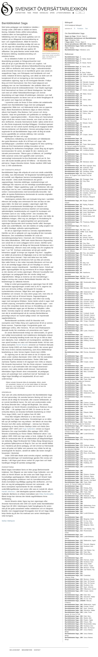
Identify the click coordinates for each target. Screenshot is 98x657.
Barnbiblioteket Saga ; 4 (73, 63)
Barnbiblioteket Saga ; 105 (74, 288)
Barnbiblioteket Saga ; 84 (73, 243)
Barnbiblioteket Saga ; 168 (74, 429)
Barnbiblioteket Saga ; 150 (74, 389)
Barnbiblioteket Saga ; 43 (73, 150)
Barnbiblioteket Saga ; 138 (74, 362)
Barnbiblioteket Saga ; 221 (74, 552)
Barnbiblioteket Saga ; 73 (73, 220)
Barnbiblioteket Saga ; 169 (74, 433)
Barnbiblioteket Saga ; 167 (74, 426)
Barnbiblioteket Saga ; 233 (74, 579)
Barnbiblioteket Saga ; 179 (74, 459)
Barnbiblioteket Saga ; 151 (74, 391)
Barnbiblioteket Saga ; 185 (74, 472)
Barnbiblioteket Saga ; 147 (74, 383)
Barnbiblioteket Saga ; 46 (73, 158)
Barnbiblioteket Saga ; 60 (73, 191)
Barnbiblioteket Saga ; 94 (73, 264)
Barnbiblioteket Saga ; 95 (73, 266)
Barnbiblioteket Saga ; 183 (74, 466)
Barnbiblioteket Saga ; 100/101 (75, 278)
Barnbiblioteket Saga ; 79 (73, 233)
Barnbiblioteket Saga (72, 50)
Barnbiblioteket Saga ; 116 (74, 311)
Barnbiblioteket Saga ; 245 (74, 604)
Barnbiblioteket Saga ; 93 (73, 263)
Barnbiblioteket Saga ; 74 (73, 222)
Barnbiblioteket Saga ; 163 (74, 416)
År (74, 28)
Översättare (20, 13)
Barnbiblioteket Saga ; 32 (73, 125)
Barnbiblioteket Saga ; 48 (73, 162)
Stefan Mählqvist (8, 521)
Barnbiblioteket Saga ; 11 (73, 76)
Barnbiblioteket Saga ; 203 (74, 511)
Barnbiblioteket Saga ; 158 (74, 406)
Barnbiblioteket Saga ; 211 (74, 529)
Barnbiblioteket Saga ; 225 (74, 562)
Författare (80, 28)
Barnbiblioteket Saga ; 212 (74, 531)
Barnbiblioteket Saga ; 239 (74, 591)
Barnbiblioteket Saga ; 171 (74, 439)
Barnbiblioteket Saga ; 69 (73, 212)
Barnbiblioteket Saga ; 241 (74, 597)
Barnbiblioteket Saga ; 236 (74, 585)
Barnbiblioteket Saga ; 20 (73, 98)
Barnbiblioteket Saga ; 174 (74, 447)
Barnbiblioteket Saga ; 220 (74, 550)
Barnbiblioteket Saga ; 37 (73, 134)
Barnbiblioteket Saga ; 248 (74, 610)
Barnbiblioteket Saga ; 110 (74, 299)
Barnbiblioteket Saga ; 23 (73, 103)
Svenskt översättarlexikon (51, 8)
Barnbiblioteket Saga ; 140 (74, 367)
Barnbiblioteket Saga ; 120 (74, 319)
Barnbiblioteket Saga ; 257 (74, 630)
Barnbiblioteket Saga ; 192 (74, 488)
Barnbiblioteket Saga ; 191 (74, 486)
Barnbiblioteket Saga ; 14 (73, 84)
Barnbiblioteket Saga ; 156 (74, 402)
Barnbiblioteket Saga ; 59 (73, 189)
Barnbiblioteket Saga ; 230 (74, 571)
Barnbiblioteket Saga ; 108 (74, 295)
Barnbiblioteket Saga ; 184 (74, 470)
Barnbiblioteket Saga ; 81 (73, 237)
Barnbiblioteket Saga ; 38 (73, 138)
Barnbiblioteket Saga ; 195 (74, 496)
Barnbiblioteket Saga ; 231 (74, 573)
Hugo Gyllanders (28, 429)
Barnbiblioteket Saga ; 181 (74, 463)
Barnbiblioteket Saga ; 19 (73, 96)
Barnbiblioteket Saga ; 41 (73, 144)
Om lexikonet (14, 650)
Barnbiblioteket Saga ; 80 (73, 235)
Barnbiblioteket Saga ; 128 (74, 338)
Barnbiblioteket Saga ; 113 (74, 305)
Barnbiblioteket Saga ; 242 (74, 598)
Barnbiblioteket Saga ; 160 (74, 410)
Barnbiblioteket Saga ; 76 (73, 230)
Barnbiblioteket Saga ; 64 (73, 200)
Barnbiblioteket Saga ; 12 (73, 80)
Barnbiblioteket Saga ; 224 (74, 560)
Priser (35, 13)
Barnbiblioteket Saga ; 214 (74, 536)
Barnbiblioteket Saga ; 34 (73, 129)
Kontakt (37, 650)
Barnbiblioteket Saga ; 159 (74, 408)
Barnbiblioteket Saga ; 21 (73, 99)
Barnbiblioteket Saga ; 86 (73, 247)
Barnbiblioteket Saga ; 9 (73, 72)
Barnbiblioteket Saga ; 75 (73, 226)
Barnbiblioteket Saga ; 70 (73, 214)
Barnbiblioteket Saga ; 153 (74, 395)
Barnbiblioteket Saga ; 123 (74, 327)
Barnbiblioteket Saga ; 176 (74, 453)
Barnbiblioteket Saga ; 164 (74, 418)
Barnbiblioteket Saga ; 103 (74, 284)
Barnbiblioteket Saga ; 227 (74, 565)
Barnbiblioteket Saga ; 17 (73, 90)
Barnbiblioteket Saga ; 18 (73, 94)
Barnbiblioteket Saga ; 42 (73, 148)
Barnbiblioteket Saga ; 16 (73, 88)
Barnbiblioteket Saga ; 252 (74, 620)
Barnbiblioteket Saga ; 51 (73, 169)
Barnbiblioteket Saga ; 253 (74, 622)
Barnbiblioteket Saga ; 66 (73, 206)
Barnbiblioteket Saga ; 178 (74, 457)
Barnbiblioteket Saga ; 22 (73, 101)
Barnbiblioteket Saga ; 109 (74, 297)
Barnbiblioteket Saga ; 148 (74, 385)
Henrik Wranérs (22, 345)
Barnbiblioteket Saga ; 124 (74, 329)
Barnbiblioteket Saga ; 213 (74, 534)
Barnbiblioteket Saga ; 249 (74, 612)
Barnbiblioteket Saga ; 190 (74, 482)
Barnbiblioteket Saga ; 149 (74, 387)
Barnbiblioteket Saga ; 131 (74, 344)
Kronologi (44, 13)
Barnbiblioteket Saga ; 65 (73, 204)
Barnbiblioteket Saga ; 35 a (74, 130)
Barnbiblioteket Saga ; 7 (73, 78)
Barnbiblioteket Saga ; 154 (74, 397)
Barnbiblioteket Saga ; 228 (74, 567)
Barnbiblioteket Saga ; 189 (74, 480)
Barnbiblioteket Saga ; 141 (74, 369)
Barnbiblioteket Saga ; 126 (74, 334)
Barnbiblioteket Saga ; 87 (73, 249)
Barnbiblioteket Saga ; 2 (73, 59)
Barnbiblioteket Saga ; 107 (74, 294)
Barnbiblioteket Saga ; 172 (74, 443)
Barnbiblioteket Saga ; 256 (74, 628)
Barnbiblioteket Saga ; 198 (74, 501)
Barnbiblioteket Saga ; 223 (74, 558)
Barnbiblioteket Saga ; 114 (74, 307)
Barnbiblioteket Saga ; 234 (74, 581)
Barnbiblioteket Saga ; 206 (74, 519)
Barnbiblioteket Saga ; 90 (73, 257)
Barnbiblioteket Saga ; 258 (74, 633)
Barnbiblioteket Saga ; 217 (74, 544)
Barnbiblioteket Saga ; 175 (74, 451)
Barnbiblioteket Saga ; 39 (73, 140)
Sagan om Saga (70, 36)
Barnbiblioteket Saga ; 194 (74, 492)
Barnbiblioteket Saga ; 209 (74, 525)
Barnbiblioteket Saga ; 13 (73, 82)
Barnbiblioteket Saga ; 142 (74, 371)
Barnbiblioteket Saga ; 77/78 (74, 231)
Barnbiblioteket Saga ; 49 (73, 165)
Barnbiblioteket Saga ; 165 (74, 420)
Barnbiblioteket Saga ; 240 (74, 595)
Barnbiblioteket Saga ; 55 (73, 181)
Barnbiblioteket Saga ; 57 (73, 185)
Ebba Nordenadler (46, 494)
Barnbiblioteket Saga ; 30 (73, 119)
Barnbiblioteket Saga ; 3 (73, 61)
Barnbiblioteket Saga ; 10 (73, 74)
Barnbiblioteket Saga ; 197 (74, 499)
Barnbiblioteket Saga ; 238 (74, 589)
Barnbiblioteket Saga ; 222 (74, 554)
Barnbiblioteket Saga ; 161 (74, 412)
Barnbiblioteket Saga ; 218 (74, 546)
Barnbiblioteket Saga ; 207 (74, 521)
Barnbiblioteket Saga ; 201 (74, 507)
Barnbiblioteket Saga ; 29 (73, 117)
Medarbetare (27, 650)
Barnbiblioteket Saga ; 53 (73, 173)
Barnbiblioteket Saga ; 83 (73, 241)
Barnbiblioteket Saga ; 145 (74, 377)
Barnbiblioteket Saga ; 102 (74, 282)
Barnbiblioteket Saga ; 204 (74, 513)
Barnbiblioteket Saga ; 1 (73, 57)
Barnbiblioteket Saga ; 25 (73, 109)
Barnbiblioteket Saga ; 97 (73, 270)
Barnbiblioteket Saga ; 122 (74, 325)
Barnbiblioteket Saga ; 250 (74, 616)
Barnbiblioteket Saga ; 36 (73, 132)
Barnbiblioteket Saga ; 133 (74, 348)
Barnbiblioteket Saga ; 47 (73, 160)
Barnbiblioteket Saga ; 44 (73, 154)
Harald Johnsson (8, 491)
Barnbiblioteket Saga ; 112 (74, 303)
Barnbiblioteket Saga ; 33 (73, 127)
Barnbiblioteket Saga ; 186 (74, 474)
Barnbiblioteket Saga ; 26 (73, 111)
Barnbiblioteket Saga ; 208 (74, 523)
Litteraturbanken (63, 13)
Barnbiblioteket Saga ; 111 (74, 301)
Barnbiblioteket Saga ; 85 (73, 245)
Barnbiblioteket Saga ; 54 (73, 179)
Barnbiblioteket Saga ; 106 (74, 292)
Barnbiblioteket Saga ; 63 (73, 197)
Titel (86, 28)
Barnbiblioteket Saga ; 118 (74, 315)
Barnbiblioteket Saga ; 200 (74, 505)
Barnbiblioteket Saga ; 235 (74, 583)
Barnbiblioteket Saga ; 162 (74, 414)
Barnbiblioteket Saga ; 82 (73, 239)
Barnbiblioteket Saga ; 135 (74, 356)
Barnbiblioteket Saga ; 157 (74, 404)
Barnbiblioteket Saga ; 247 (74, 608)
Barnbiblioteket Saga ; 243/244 (75, 600)
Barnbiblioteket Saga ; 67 (73, 208)
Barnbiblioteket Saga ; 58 (73, 187)
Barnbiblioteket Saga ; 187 (74, 476)
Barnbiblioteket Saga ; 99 (73, 276)
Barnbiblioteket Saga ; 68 (73, 210)
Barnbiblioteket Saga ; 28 (73, 115)
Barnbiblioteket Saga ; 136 (74, 358)
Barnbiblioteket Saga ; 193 (74, 490)
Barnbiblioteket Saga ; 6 (73, 68)
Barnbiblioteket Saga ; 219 (74, 548)
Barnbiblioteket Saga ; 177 (74, 455)
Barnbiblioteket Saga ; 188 (74, 478)
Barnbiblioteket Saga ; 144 (74, 375)
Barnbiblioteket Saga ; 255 (74, 626)
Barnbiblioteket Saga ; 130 (74, 342)
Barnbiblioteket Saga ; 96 (73, 268)
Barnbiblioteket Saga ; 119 (74, 317)
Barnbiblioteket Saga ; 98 (73, 272)
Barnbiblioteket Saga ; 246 (74, 606)
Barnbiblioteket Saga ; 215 (74, 540)
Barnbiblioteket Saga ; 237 (74, 587)
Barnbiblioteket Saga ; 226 (74, 563)
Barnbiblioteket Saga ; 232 (74, 575)
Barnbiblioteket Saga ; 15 (73, 86)
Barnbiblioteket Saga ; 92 (73, 261)
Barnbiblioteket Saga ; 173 (74, 445)
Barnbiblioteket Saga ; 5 (73, 66)
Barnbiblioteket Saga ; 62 (73, 195)
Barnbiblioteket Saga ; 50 (73, 167)
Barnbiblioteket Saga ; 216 (74, 542)
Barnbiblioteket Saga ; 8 (73, 70)
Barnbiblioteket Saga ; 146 (74, 379)
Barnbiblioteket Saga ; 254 (74, 624)
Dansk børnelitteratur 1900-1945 (75, 44)
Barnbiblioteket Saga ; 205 (74, 517)
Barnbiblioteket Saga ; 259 (74, 637)
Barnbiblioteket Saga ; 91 (73, 259)
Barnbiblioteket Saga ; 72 (73, 218)
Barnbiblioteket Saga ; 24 (73, 105)
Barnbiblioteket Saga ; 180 (74, 461)
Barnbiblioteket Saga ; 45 (73, 156)
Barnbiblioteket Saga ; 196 (74, 497)
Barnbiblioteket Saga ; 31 (73, 123)
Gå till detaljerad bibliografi (73, 25)
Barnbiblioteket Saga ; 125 (74, 330)
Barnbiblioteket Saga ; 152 (74, 393)
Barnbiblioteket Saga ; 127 (74, 336)
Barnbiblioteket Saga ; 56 (73, 183)
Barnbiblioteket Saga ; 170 (74, 437)
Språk (52, 13)
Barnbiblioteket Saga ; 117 (74, 313)
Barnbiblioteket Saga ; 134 (74, 352)
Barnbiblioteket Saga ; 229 (74, 569)
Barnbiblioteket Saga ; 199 (74, 503)
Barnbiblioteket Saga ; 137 (74, 360)
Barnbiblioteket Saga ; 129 (74, 340)
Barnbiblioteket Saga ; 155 (74, 400)
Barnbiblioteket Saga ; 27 (73, 113)
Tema (29, 13)
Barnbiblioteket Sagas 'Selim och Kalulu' (78, 46)
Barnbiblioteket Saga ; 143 (74, 373)
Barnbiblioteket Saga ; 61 (73, 193)
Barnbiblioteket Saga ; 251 (74, 618)
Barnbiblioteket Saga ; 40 (73, 142)
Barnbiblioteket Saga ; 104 (74, 286)
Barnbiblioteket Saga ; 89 (73, 255)
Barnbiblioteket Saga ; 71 (73, 216)
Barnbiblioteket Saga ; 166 (74, 422)
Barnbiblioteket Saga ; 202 (74, 509)
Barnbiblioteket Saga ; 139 (74, 365)
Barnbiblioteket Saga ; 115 (74, 309)
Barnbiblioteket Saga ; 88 (73, 253)
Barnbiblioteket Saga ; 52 (73, 171)
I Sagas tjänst (69, 42)
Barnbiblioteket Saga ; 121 (74, 321)
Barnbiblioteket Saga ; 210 (74, 527)
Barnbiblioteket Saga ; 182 (74, 464)
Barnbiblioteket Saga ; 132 (74, 346)
